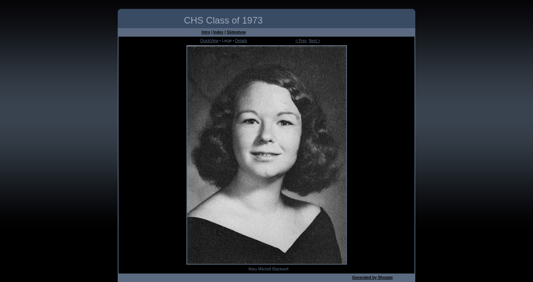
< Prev (301, 41)
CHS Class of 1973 (223, 20)
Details (241, 41)
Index (218, 32)
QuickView (209, 41)
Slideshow (236, 32)
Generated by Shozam (372, 277)
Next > (314, 41)
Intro (205, 32)
